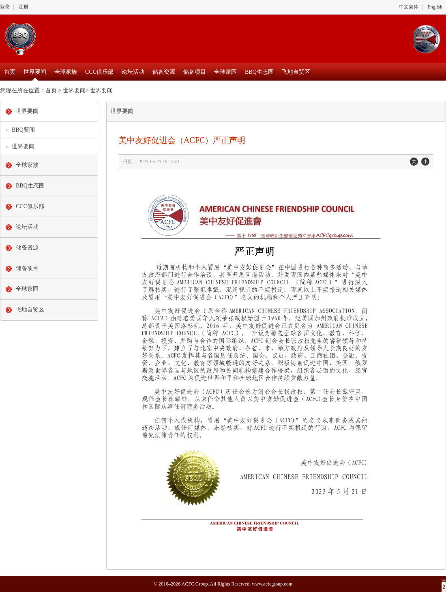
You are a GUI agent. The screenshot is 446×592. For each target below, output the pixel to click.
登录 (5, 7)
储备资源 (163, 72)
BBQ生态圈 (259, 72)
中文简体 (408, 7)
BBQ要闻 (23, 130)
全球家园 (225, 72)
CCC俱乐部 (99, 72)
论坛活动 (133, 72)
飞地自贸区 (296, 72)
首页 (9, 72)
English (434, 7)
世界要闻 (35, 72)
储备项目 (194, 72)
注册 (23, 7)
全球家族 (65, 72)
